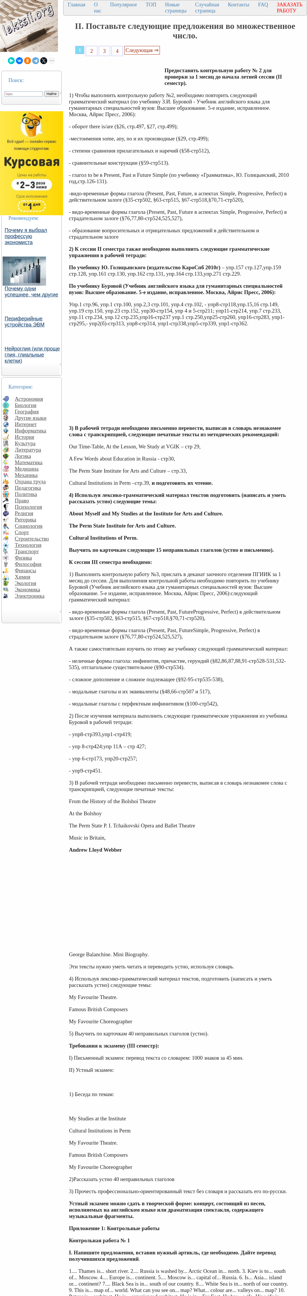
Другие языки (30, 418)
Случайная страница (207, 8)
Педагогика (28, 488)
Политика (26, 494)
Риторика (25, 520)
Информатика (30, 431)
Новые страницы (176, 8)
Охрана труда (30, 481)
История (24, 437)
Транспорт (27, 551)
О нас (97, 8)
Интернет (26, 424)
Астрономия (29, 399)
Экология (25, 583)
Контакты (238, 5)
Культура (25, 443)
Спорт (22, 532)
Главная (76, 5)
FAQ (263, 5)
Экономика (27, 589)
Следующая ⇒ (141, 50)
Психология (28, 507)
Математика (29, 462)
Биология (25, 405)
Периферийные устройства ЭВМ (25, 322)
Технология (28, 545)
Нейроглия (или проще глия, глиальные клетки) (32, 355)
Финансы (25, 570)
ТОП (151, 5)
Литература (28, 450)
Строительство (32, 539)
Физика (23, 558)
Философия (28, 564)
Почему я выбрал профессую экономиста (26, 236)
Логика (23, 456)
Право (22, 500)
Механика (26, 475)
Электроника (30, 596)
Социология (29, 526)
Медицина (27, 469)
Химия (22, 577)
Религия (24, 513)
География (27, 412)
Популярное (123, 5)
